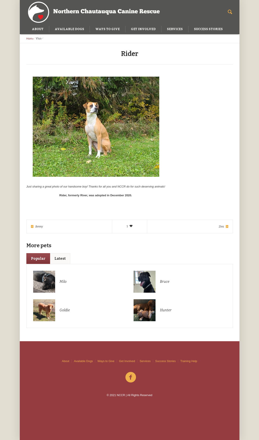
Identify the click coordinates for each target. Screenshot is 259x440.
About (65, 361)
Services (145, 361)
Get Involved (127, 361)
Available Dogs (83, 361)
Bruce (164, 282)
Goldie (65, 310)
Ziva (221, 226)
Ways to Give (106, 361)
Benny (39, 226)
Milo (63, 282)
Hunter (166, 310)
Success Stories (165, 361)
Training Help (188, 361)
